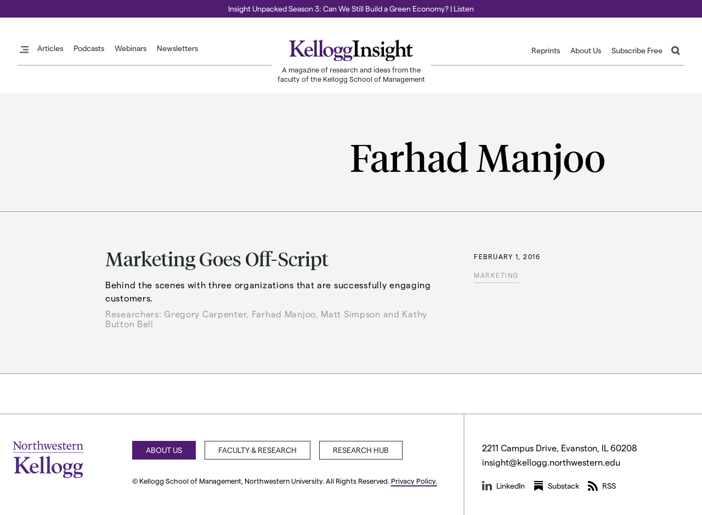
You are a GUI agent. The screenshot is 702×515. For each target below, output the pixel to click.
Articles (50, 48)
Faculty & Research (257, 450)
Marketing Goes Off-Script (217, 258)
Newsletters (177, 48)
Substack (556, 486)
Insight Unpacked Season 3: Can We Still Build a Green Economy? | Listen (351, 8)
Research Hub (361, 450)
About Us (585, 50)
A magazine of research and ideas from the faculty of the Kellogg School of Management (351, 74)
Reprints (545, 50)
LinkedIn (503, 486)
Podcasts (88, 48)
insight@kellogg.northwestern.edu (551, 462)
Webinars (130, 48)
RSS (602, 486)
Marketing (496, 275)
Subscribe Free (637, 50)
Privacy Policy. (414, 481)
